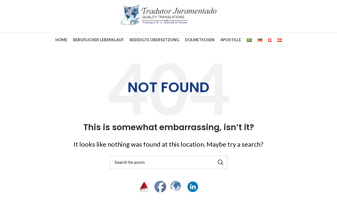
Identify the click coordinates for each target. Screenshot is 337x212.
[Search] (168, 162)
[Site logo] (168, 13)
